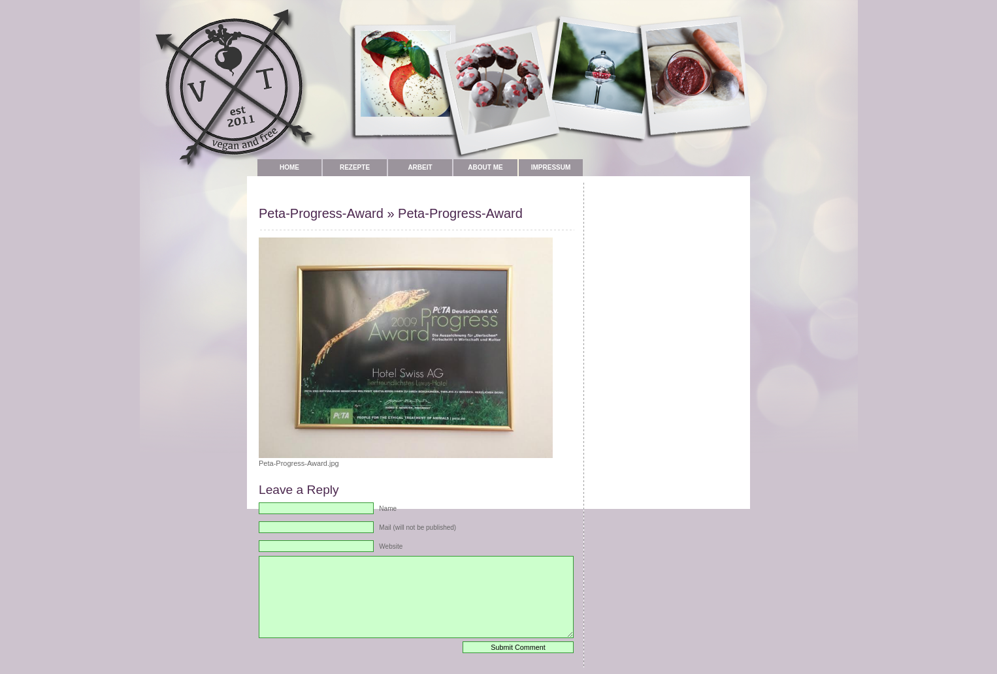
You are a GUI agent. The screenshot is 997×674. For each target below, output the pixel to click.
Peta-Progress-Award (321, 213)
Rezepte (355, 167)
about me (485, 167)
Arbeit (420, 167)
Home (289, 167)
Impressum (551, 167)
